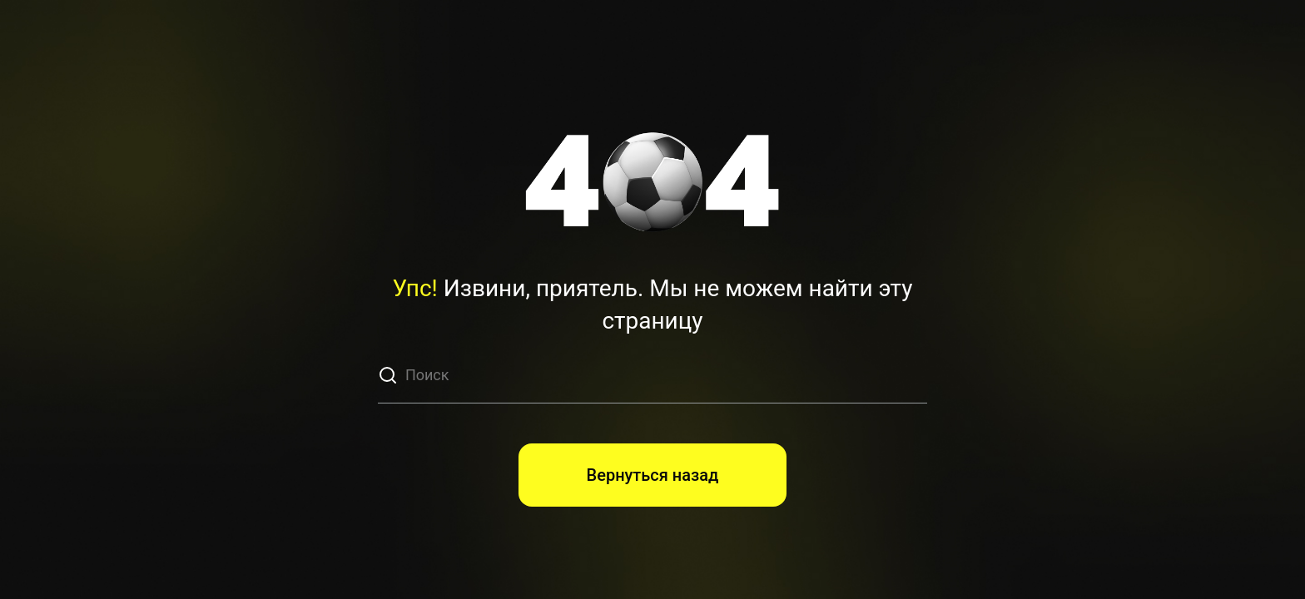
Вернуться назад (653, 475)
